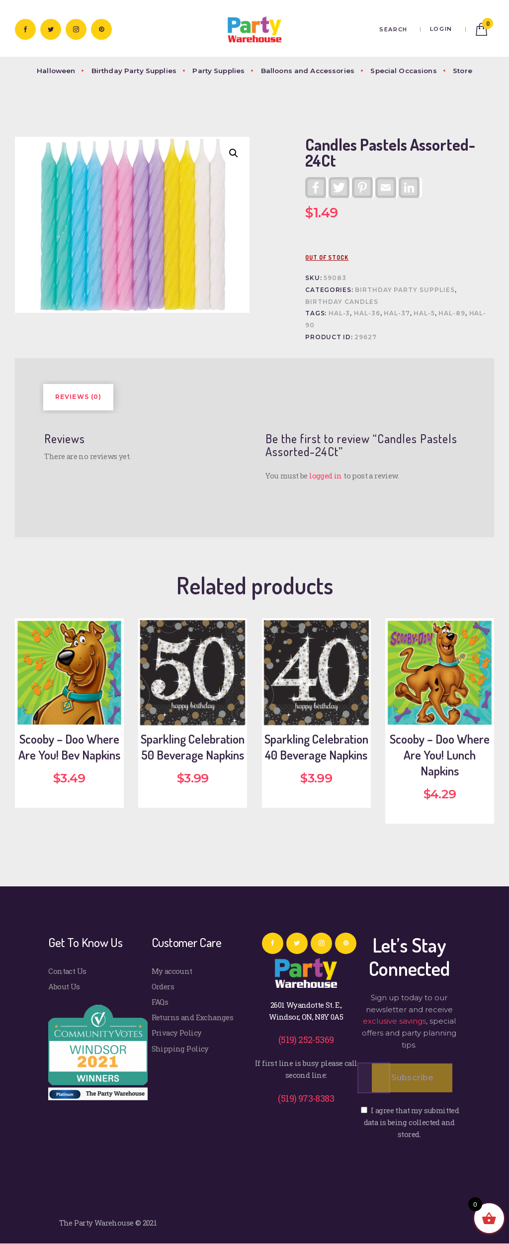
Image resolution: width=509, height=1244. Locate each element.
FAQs (160, 1002)
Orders (163, 986)
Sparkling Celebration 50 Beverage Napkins (193, 747)
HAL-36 (367, 313)
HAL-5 (424, 313)
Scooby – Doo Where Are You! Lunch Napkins (440, 754)
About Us (64, 986)
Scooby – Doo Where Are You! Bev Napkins (69, 747)
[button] (234, 153)
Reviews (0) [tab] (78, 396)
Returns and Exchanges (193, 1017)
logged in (325, 475)
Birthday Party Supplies (405, 290)
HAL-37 (397, 313)
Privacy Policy (177, 1033)
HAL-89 (451, 313)
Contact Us (67, 971)
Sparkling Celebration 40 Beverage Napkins (316, 747)
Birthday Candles (341, 301)
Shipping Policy (180, 1048)
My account (172, 971)
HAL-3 (339, 313)
